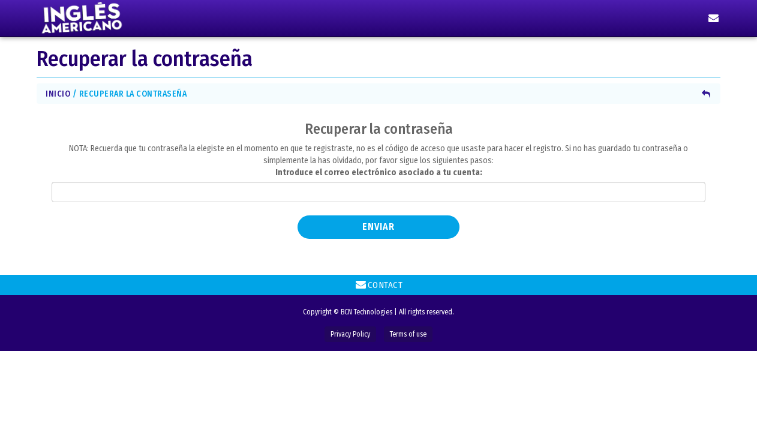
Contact (378, 284)
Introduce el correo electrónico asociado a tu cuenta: (378, 172)
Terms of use (408, 334)
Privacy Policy (350, 334)
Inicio (58, 94)
